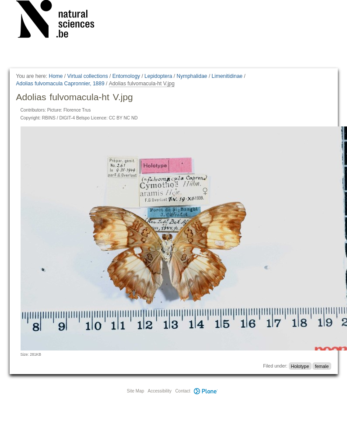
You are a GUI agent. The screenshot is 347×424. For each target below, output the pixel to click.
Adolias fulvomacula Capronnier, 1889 (60, 84)
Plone (206, 391)
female (322, 365)
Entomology (126, 76)
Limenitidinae (227, 76)
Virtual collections (87, 76)
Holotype (300, 365)
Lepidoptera (158, 76)
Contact (182, 391)
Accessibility (160, 391)
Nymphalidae (191, 76)
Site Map (135, 391)
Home (56, 76)
